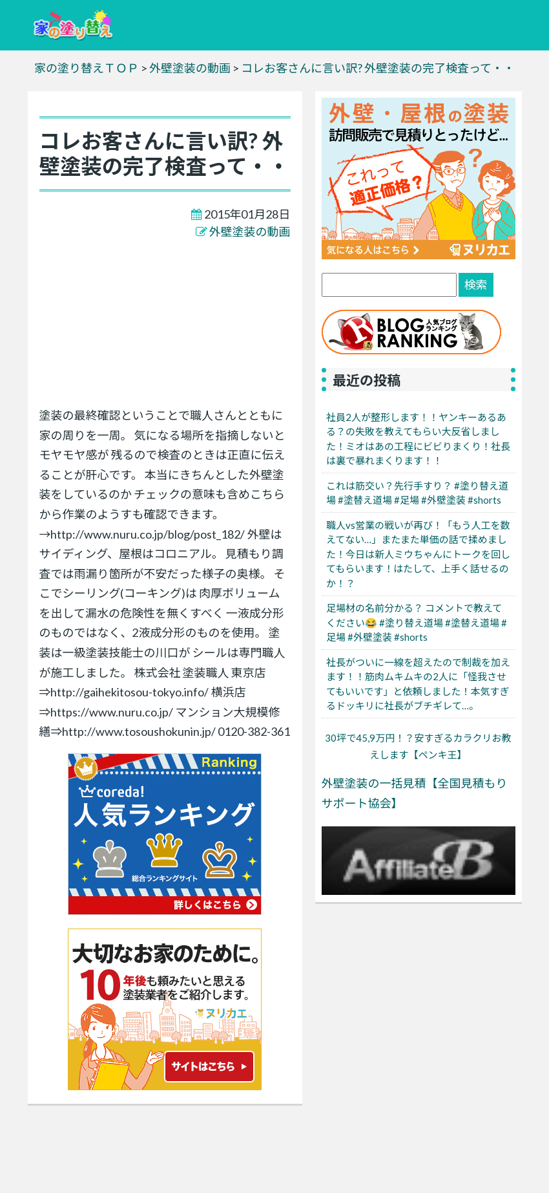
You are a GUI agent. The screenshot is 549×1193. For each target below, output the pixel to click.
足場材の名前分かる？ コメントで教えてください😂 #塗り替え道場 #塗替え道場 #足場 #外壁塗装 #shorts (416, 622)
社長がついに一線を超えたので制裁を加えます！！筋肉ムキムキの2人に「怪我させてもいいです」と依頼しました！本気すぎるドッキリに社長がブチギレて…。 (418, 684)
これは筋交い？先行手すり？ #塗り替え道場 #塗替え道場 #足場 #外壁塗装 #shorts (417, 493)
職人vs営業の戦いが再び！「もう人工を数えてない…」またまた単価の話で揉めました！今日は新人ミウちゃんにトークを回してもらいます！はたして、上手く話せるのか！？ (418, 554)
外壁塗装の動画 (250, 231)
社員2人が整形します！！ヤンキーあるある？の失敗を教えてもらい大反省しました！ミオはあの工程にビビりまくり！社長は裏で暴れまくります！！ (418, 439)
